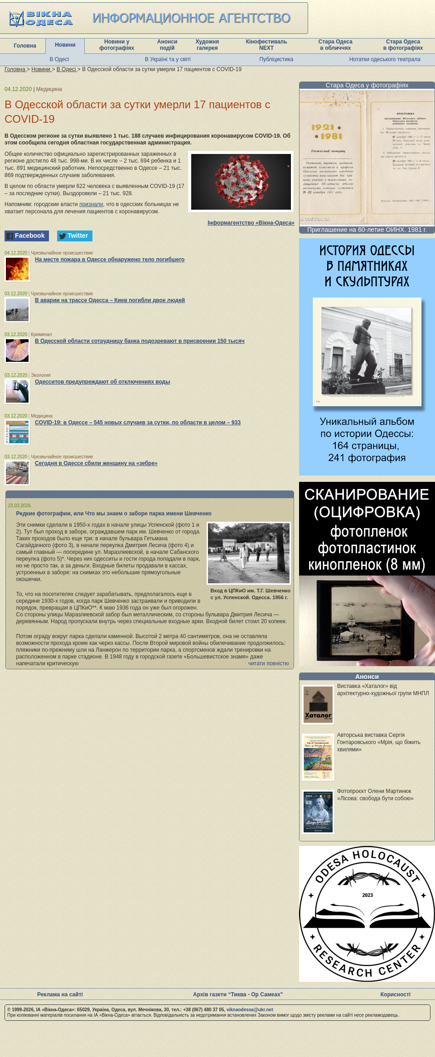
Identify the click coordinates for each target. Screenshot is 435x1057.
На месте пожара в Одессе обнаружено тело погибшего (109, 259)
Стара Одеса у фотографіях (367, 85)
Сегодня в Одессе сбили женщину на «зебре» (96, 463)
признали (91, 204)
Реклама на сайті (60, 994)
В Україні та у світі (168, 59)
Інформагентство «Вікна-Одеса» (251, 223)
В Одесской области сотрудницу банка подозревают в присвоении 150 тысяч (140, 341)
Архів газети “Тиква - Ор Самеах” (238, 994)
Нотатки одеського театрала (384, 59)
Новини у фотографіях (116, 44)
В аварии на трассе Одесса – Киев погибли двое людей (110, 300)
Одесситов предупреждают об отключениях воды (102, 382)
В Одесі (59, 59)
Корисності (396, 994)
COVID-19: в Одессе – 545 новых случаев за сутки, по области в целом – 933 (138, 422)
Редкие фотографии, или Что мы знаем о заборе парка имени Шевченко (114, 513)
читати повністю (268, 663)
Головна (25, 46)
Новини (65, 45)
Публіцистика (276, 59)
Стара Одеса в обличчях (336, 44)
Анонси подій (167, 44)
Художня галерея (207, 44)
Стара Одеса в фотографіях (403, 44)
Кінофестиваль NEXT (266, 44)
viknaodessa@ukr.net (250, 1009)
